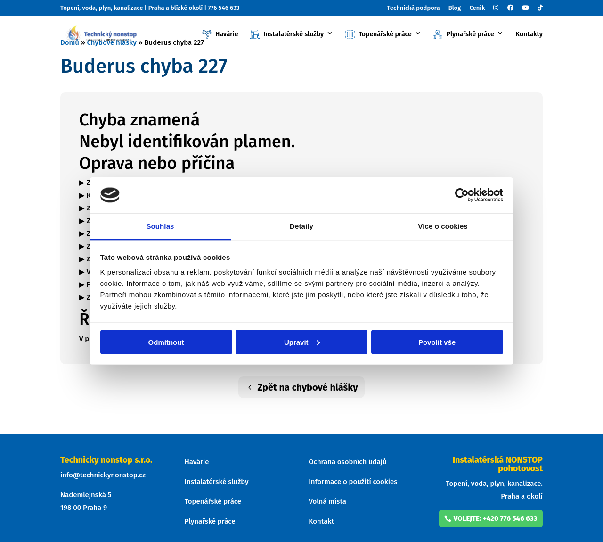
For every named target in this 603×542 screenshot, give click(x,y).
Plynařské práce (463, 34)
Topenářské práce (378, 34)
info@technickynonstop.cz (103, 475)
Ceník (477, 8)
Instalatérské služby (287, 34)
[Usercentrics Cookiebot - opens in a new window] (462, 195)
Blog (454, 8)
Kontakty (529, 34)
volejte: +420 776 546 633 (496, 518)
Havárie (220, 34)
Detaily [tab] (301, 226)
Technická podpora (413, 8)
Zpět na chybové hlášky (307, 387)
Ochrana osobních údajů (347, 462)
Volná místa (327, 501)
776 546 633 (223, 7)
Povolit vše (437, 342)
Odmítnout (166, 342)
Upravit (302, 342)
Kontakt (321, 521)
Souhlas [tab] (160, 226)
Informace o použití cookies (353, 481)
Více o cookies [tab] (443, 226)
